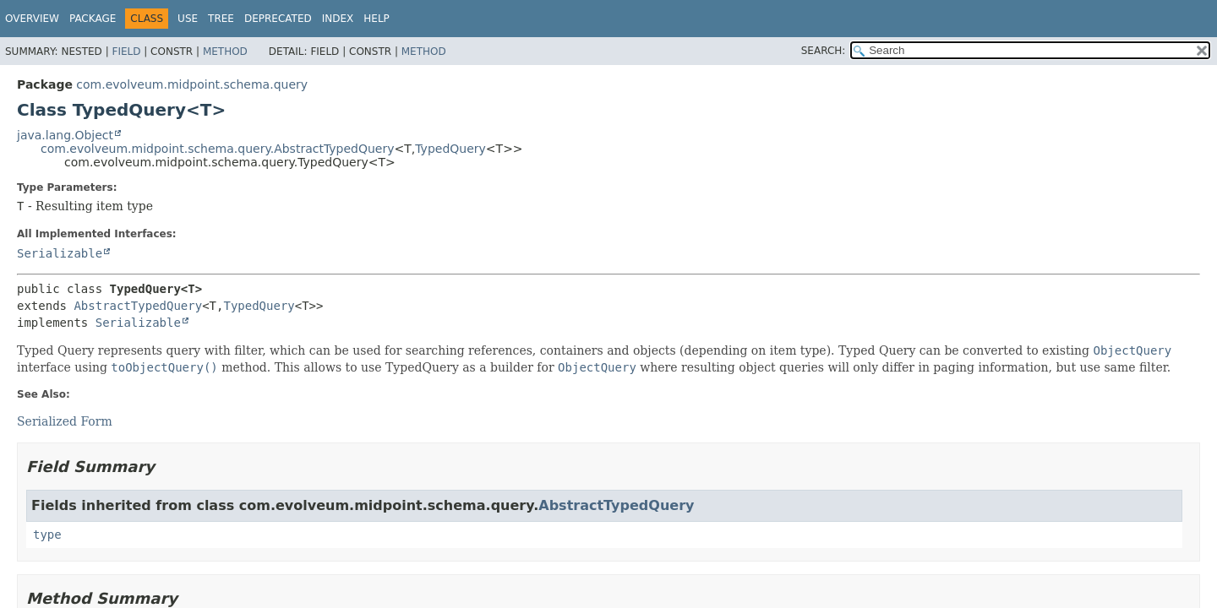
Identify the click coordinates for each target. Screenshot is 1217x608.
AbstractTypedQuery (138, 305)
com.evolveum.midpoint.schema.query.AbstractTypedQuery (218, 148)
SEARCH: (823, 51)
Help (376, 18)
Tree (221, 18)
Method (225, 51)
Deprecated (278, 18)
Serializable (59, 253)
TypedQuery (450, 148)
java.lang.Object (65, 135)
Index (338, 18)
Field (126, 51)
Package (92, 18)
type (47, 534)
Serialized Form (64, 421)
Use (187, 18)
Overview (32, 18)
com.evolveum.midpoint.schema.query (192, 84)
